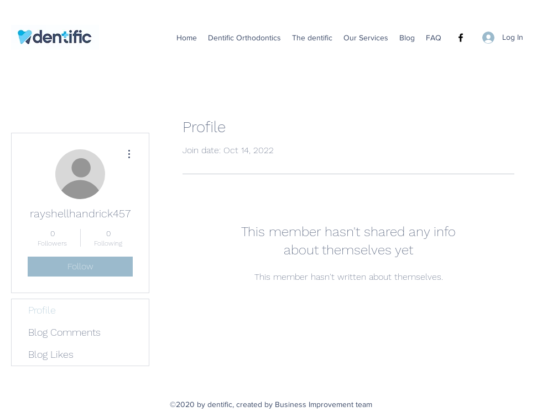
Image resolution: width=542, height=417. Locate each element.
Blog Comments (64, 332)
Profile (42, 310)
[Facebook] (460, 37)
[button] (244, 37)
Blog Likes (51, 354)
